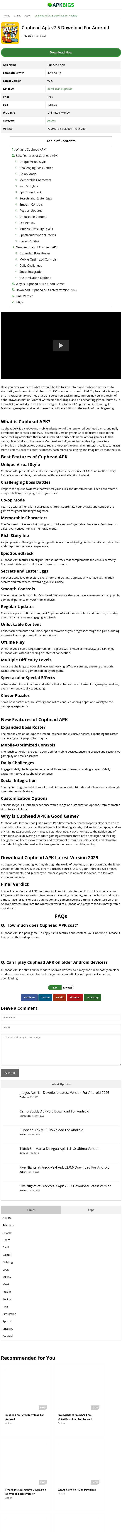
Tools (22, 1102)
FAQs (25, 302)
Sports (7, 1327)
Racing (7, 1304)
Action (28, 15)
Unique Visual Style (38, 162)
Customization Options (41, 278)
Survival (8, 1341)
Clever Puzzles (35, 241)
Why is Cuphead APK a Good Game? (46, 284)
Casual (7, 1260)
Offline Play (33, 223)
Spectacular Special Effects (43, 235)
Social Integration (37, 272)
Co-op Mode (33, 174)
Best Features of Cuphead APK (42, 156)
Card (6, 1253)
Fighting (8, 1267)
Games (17, 15)
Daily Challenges (36, 266)
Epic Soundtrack (36, 192)
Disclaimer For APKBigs (51, 1527)
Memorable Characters (41, 180)
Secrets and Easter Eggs (41, 198)
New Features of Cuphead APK (43, 247)
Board (6, 1245)
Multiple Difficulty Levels (42, 229)
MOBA (7, 1282)
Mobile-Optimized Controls (43, 259)
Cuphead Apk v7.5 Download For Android (56, 15)
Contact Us (91, 1527)
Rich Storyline (34, 186)
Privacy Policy (74, 1527)
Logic (6, 1275)
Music (6, 1290)
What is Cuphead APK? (37, 149)
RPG (5, 1312)
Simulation (25, 1121)
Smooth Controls (37, 204)
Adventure (9, 1230)
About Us (31, 1527)
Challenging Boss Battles (42, 168)
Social (23, 1158)
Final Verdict (30, 296)
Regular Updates (36, 211)
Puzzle (7, 1297)
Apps (91, 1215)
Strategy (8, 1334)
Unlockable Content (38, 217)
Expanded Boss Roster (40, 253)
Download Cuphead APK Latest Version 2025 (52, 290)
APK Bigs (31, 35)
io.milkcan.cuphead (60, 88)
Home (7, 15)
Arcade (7, 1238)
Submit (10, 1078)
